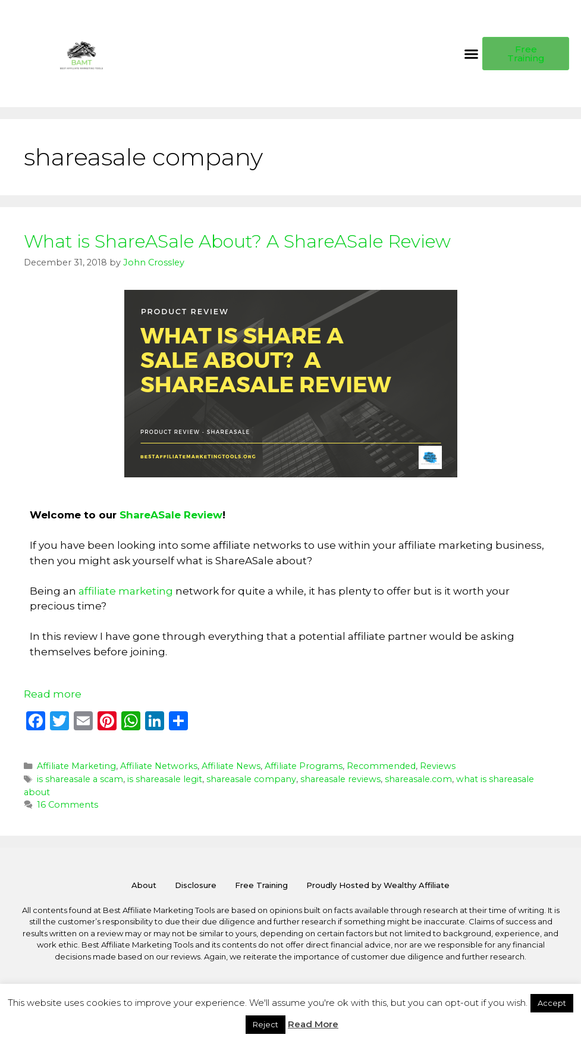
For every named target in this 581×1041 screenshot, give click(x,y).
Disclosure (195, 885)
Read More (313, 1024)
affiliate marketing (125, 591)
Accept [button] (552, 1003)
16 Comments (67, 804)
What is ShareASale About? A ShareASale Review (237, 241)
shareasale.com (418, 779)
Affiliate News (231, 766)
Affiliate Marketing (76, 766)
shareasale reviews (340, 779)
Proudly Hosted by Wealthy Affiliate (378, 885)
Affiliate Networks (158, 766)
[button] (471, 53)
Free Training (261, 885)
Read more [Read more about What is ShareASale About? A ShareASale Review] (52, 694)
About (143, 885)
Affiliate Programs (304, 766)
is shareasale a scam (80, 779)
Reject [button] (265, 1024)
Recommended (381, 766)
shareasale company (251, 779)
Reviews (438, 766)
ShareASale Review (171, 515)
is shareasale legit (164, 779)
